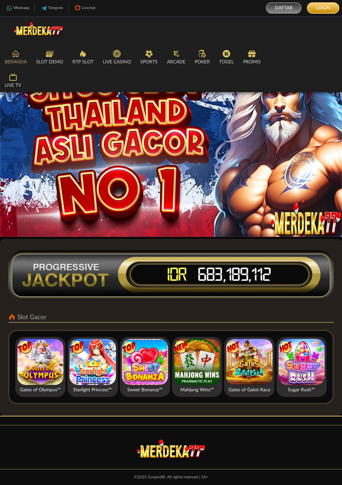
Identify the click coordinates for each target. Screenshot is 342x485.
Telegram (51, 8)
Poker (202, 56)
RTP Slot (83, 56)
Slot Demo (49, 56)
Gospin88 (156, 477)
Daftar (284, 8)
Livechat (84, 8)
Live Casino (117, 56)
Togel (226, 56)
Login (323, 8)
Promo (252, 56)
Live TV (13, 80)
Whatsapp (17, 8)
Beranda (16, 56)
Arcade (176, 56)
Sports (149, 56)
